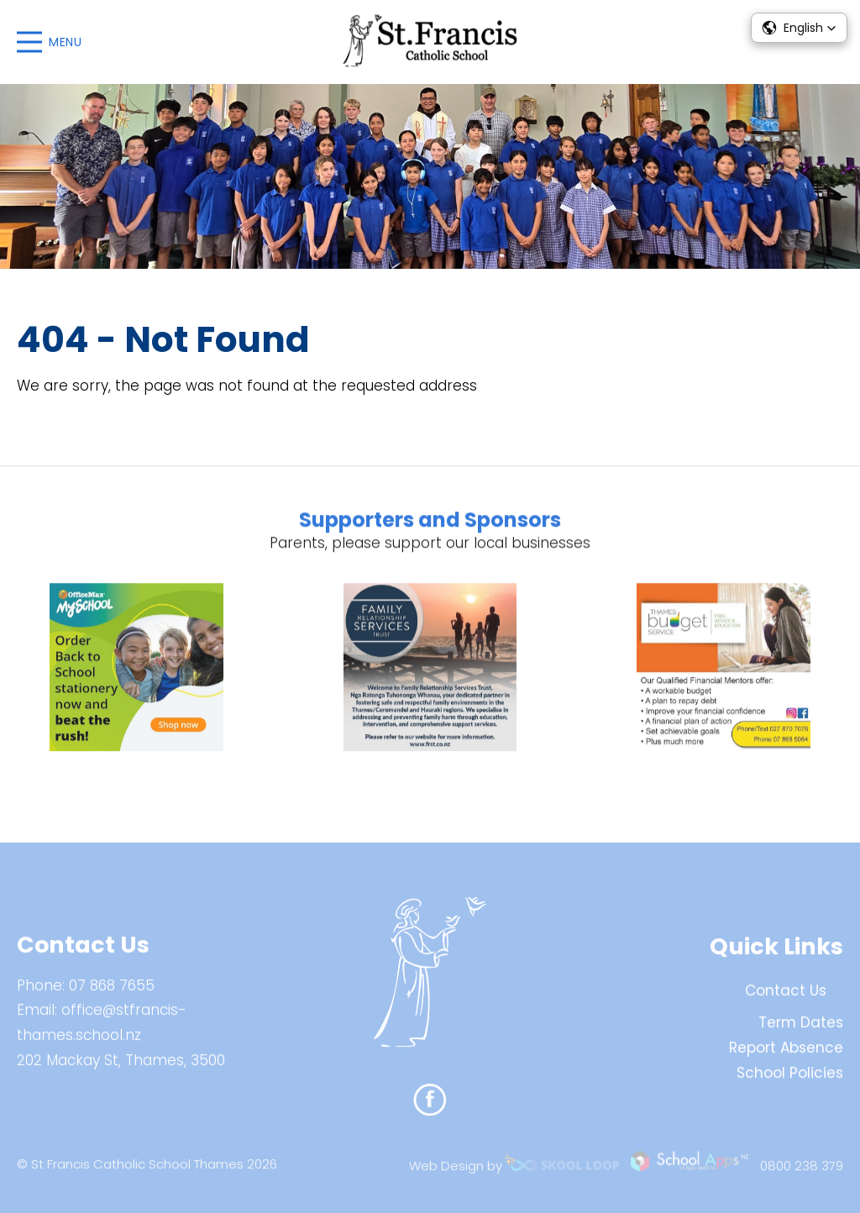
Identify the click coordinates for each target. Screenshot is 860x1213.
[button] (799, 27)
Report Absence (786, 1055)
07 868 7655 (112, 993)
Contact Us (785, 999)
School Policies (790, 1080)
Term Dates (800, 1031)
